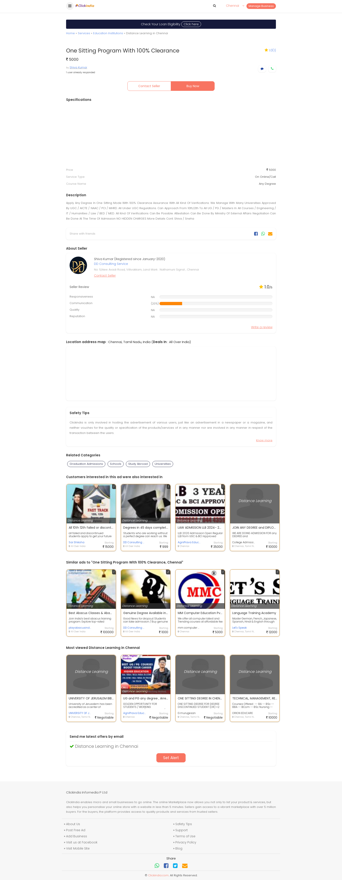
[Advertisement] (171, 134)
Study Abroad (138, 464)
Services (84, 33)
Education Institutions (108, 33)
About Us (73, 824)
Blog (178, 848)
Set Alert (171, 757)
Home (70, 33)
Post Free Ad (75, 830)
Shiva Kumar (78, 67)
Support (181, 830)
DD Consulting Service (111, 264)
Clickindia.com (158, 875)
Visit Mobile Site (78, 848)
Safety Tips (183, 824)
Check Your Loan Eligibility (171, 24)
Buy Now (192, 86)
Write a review (261, 327)
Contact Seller (149, 86)
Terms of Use (185, 836)
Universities (163, 464)
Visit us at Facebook (81, 842)
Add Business (76, 836)
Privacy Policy (185, 842)
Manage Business (261, 6)
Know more (264, 440)
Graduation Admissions (86, 464)
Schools (115, 464)
